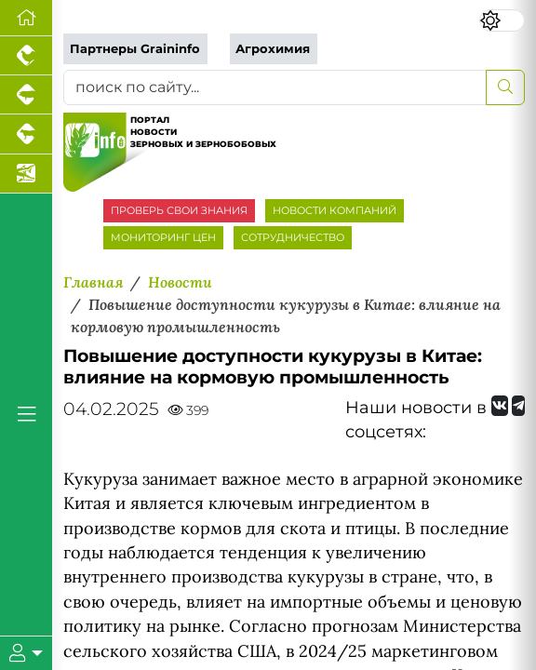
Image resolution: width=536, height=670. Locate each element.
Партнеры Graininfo (135, 49)
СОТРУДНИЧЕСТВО (292, 237)
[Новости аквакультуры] (26, 174)
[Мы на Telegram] (518, 405)
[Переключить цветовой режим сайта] (502, 20)
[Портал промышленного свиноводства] (26, 94)
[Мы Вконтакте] (499, 405)
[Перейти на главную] (26, 18)
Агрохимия (272, 49)
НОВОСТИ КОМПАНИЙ (334, 210)
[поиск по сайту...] (275, 87)
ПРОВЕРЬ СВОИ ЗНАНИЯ (179, 210)
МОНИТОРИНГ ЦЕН (163, 237)
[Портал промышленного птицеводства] (26, 55)
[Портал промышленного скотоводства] (26, 134)
